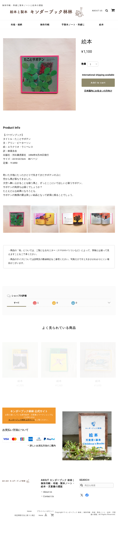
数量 (83, 64)
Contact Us (48, 496)
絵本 (101, 24)
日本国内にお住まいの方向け (98, 91)
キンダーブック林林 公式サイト (21, 420)
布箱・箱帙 (16, 24)
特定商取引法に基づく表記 (25, 515)
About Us (97, 10)
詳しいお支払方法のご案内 (43, 445)
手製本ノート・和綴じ (73, 24)
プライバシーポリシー (45, 511)
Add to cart (98, 82)
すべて (16, 303)
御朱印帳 (44, 24)
